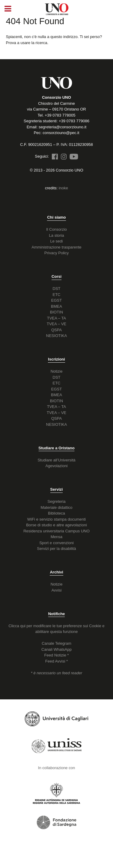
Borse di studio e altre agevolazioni (56, 525)
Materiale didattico (57, 507)
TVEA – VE (56, 324)
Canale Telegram (56, 643)
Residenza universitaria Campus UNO (57, 531)
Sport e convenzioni (56, 543)
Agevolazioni (57, 466)
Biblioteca (56, 513)
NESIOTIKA (56, 335)
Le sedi (56, 241)
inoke (63, 188)
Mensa (56, 536)
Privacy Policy (56, 253)
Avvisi (57, 590)
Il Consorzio (56, 229)
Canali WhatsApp (56, 649)
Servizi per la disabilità (56, 548)
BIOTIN (56, 312)
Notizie (57, 371)
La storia (56, 235)
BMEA (56, 306)
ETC (57, 294)
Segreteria (57, 501)
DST (57, 288)
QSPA (56, 330)
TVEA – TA (56, 318)
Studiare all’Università (57, 460)
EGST (56, 300)
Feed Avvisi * (56, 661)
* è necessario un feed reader (56, 673)
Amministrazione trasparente (56, 247)
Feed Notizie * (56, 655)
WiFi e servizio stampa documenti (56, 519)
